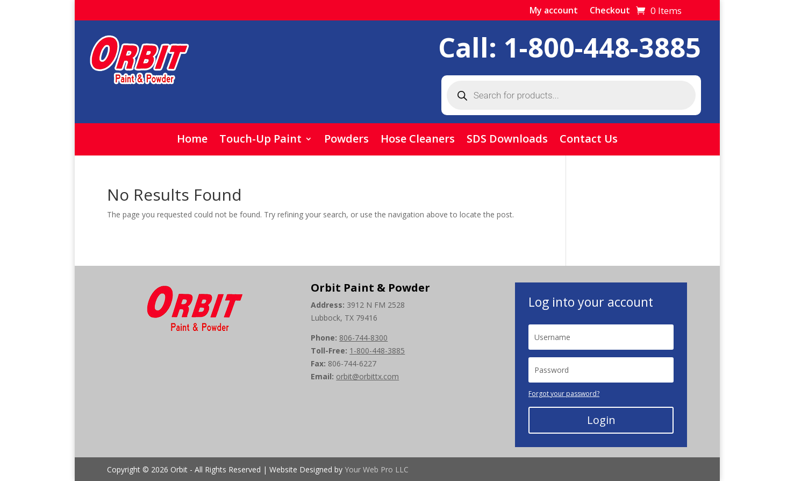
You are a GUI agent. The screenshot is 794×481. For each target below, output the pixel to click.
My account (554, 11)
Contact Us (589, 140)
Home (192, 140)
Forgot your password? (563, 393)
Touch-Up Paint (260, 140)
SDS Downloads (507, 140)
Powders (346, 140)
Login (601, 420)
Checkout (610, 11)
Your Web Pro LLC (377, 469)
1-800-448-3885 (602, 47)
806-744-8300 (363, 338)
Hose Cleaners (418, 140)
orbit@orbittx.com (367, 376)
